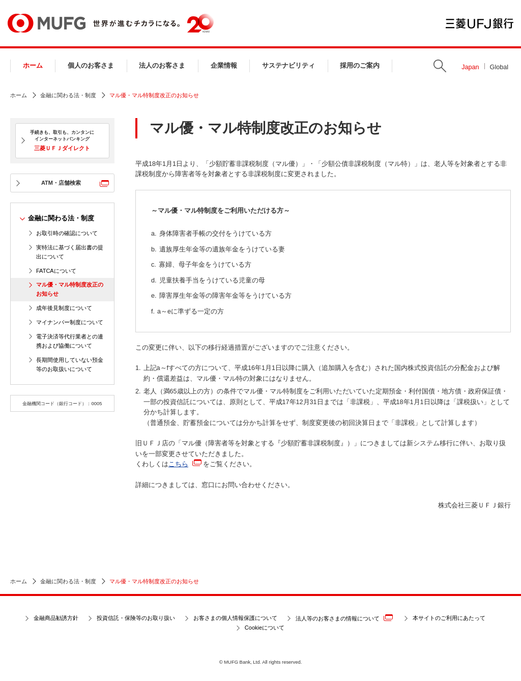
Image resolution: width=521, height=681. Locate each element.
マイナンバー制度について (69, 322)
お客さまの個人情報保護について (235, 618)
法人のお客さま (162, 65)
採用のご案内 (360, 65)
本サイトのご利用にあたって (449, 618)
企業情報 (224, 65)
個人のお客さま (91, 65)
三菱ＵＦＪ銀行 (479, 23)
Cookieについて (264, 628)
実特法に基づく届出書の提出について (69, 252)
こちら (178, 464)
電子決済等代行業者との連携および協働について (69, 341)
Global (499, 67)
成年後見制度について (64, 308)
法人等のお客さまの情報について (344, 617)
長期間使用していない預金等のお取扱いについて (69, 364)
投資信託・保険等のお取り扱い (136, 618)
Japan (470, 67)
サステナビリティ (288, 65)
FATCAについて (56, 271)
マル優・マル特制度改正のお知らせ (69, 289)
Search (439, 66)
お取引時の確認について (67, 233)
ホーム (33, 65)
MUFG (46, 23)
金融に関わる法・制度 (68, 95)
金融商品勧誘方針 (56, 618)
